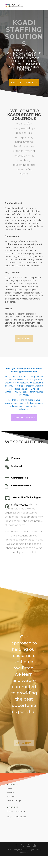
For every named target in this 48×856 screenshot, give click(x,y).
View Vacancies (24, 417)
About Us (24, 338)
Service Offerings (24, 82)
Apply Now (24, 743)
